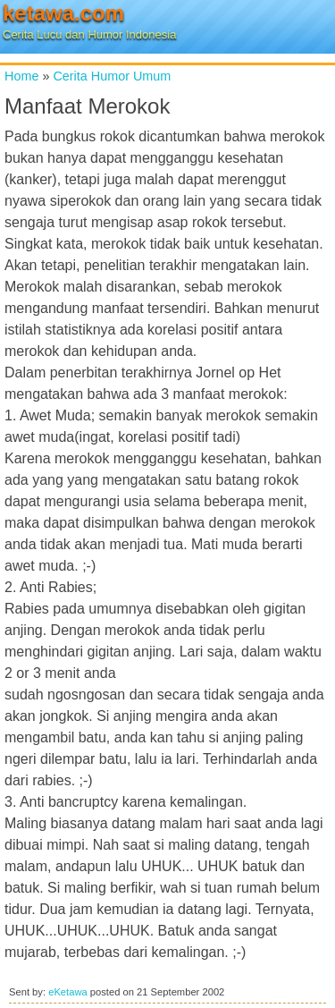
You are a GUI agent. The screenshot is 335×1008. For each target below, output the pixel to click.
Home (21, 76)
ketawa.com (63, 13)
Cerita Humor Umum (112, 76)
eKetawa (68, 992)
